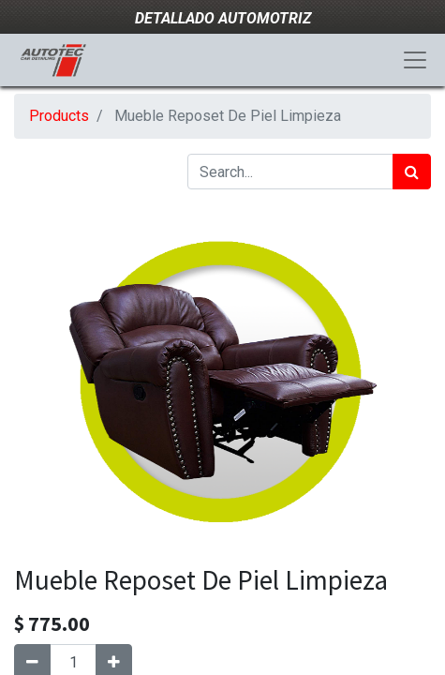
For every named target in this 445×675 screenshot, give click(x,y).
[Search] (412, 171)
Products (59, 116)
